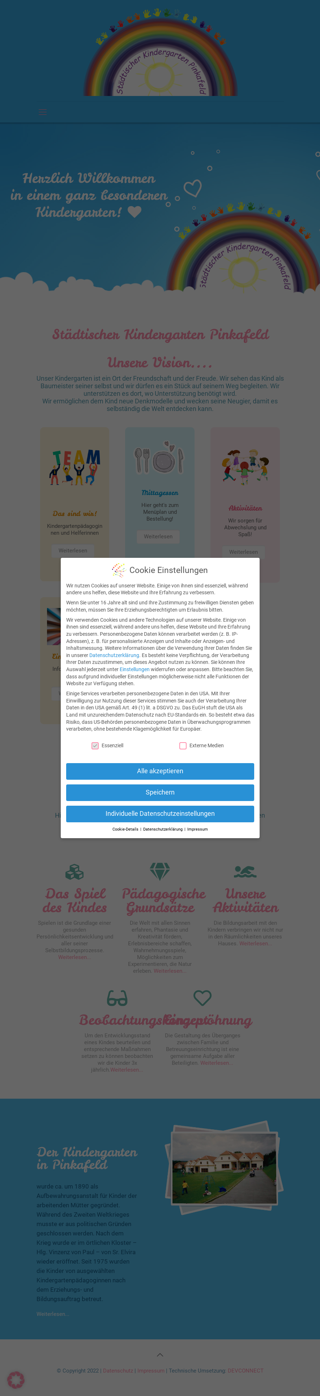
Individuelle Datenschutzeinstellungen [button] (160, 813)
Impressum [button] (197, 829)
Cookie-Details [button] (126, 829)
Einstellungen (135, 669)
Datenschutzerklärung (114, 655)
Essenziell (107, 745)
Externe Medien (201, 745)
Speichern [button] (160, 792)
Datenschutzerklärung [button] (163, 829)
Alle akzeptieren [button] (160, 771)
